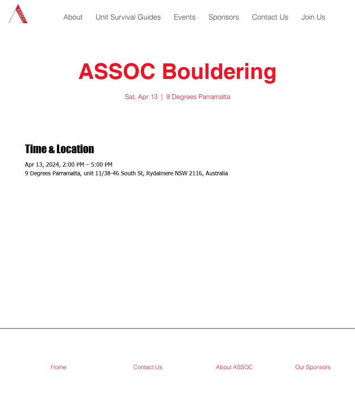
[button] (73, 13)
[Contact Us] (148, 367)
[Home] (58, 367)
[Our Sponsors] (313, 367)
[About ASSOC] (234, 367)
